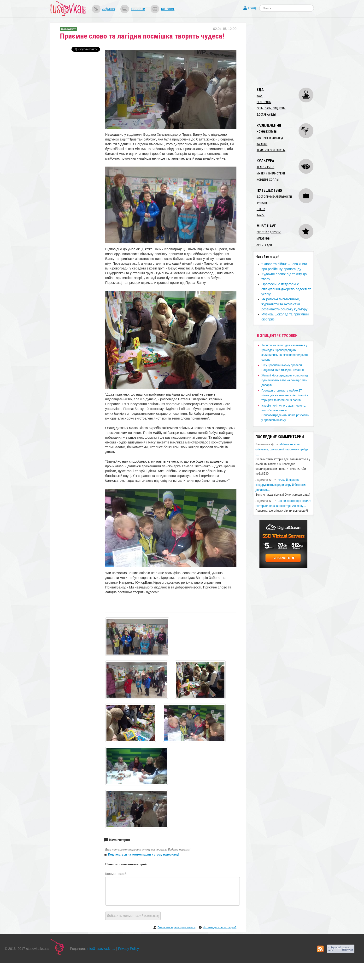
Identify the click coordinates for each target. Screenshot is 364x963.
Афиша (108, 9)
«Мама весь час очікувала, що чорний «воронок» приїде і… (281, 449)
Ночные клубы (267, 131)
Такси (260, 215)
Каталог (167, 9)
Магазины (263, 238)
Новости (138, 9)
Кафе (260, 96)
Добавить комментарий (133, 916)
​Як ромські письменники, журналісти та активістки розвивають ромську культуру (284, 304)
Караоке (262, 144)
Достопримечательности (274, 196)
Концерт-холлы (268, 179)
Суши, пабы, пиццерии (271, 108)
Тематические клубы (271, 150)
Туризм (262, 203)
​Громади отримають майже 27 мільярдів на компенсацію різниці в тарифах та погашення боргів (284, 395)
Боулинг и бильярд (270, 138)
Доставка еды (266, 114)
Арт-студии (264, 244)
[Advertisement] (289, 52)
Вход (252, 8)
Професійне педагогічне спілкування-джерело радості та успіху (286, 289)
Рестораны (264, 102)
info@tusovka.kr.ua (101, 949)
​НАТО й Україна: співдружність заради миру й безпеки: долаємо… (280, 485)
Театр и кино (265, 167)
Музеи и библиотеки (271, 173)
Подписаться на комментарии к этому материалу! (143, 854)
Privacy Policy (128, 949)
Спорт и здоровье (269, 232)
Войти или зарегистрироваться (176, 927)
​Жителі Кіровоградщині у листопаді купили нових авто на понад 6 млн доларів (284, 380)
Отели (261, 209)
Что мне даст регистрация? (219, 927)
